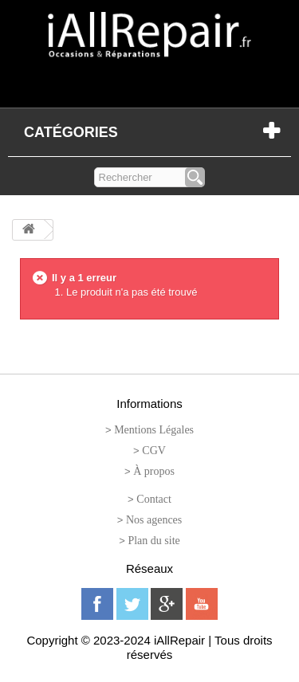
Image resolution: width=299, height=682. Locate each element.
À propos (154, 471)
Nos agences (154, 520)
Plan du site (153, 541)
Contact (153, 499)
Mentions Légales (154, 430)
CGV (154, 451)
